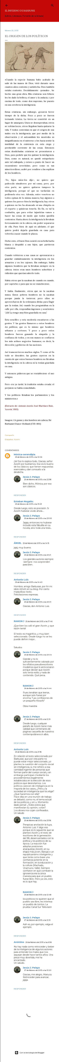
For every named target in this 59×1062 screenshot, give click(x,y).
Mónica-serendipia (24, 454)
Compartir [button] (9, 435)
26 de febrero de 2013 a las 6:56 (38, 942)
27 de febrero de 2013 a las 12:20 (37, 970)
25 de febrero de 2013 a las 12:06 (28, 457)
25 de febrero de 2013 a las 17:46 (38, 621)
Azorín (17, 439)
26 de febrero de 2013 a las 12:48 (37, 894)
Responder (20, 495)
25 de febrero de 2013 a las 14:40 (28, 582)
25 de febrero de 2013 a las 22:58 (37, 479)
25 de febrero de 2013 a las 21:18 (28, 752)
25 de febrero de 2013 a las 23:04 (38, 655)
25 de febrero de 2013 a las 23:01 (37, 602)
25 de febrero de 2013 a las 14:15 (36, 543)
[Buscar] (52, 5)
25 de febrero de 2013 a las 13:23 (28, 504)
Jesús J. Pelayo (31, 477)
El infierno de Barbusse (20, 10)
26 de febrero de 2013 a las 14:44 (37, 688)
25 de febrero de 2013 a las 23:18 (37, 820)
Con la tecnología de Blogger (29, 1052)
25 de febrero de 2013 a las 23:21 (37, 555)
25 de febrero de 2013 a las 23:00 (38, 518)
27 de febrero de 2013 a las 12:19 (37, 719)
